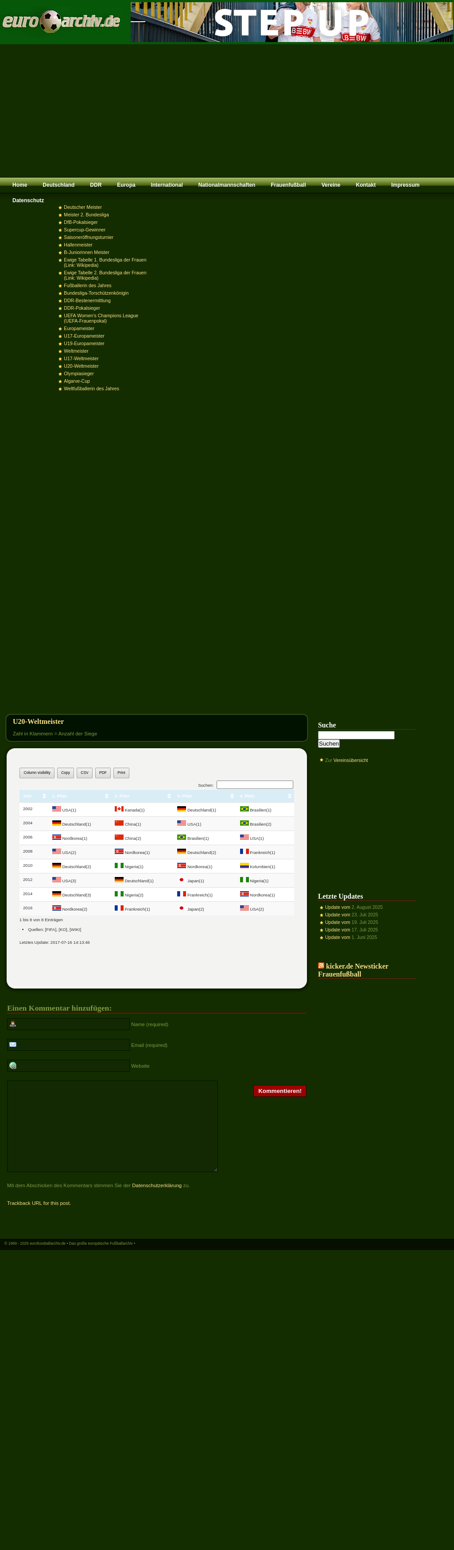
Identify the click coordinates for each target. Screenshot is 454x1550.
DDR (95, 185)
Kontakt (366, 185)
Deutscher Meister (83, 207)
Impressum (405, 185)
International (167, 185)
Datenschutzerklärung (157, 1202)
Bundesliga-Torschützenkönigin (96, 293)
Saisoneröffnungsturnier (88, 237)
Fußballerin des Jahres (87, 285)
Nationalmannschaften (227, 185)
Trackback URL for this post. (39, 1220)
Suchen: (245, 785)
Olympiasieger (78, 373)
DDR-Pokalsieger (82, 308)
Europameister (79, 328)
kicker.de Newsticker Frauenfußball (353, 970)
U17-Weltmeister (81, 358)
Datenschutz (28, 200)
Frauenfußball (288, 185)
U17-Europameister (84, 335)
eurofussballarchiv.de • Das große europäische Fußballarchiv (81, 1260)
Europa (126, 185)
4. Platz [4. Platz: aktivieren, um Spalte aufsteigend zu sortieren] (247, 795)
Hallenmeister (78, 244)
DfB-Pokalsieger (80, 222)
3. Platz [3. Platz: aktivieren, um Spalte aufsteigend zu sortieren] (184, 795)
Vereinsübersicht (351, 760)
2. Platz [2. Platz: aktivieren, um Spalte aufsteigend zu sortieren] (122, 795)
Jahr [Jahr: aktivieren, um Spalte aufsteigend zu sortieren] (27, 795)
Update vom (337, 907)
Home (19, 185)
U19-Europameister (84, 343)
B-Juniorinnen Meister (86, 252)
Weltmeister (76, 351)
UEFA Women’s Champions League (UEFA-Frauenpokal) (101, 318)
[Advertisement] (227, 111)
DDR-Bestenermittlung (87, 300)
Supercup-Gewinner (84, 229)
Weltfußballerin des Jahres (91, 388)
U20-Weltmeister (81, 366)
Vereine (331, 185)
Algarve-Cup (77, 381)
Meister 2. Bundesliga (86, 214)
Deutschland (58, 185)
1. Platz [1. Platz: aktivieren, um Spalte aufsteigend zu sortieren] (59, 795)
